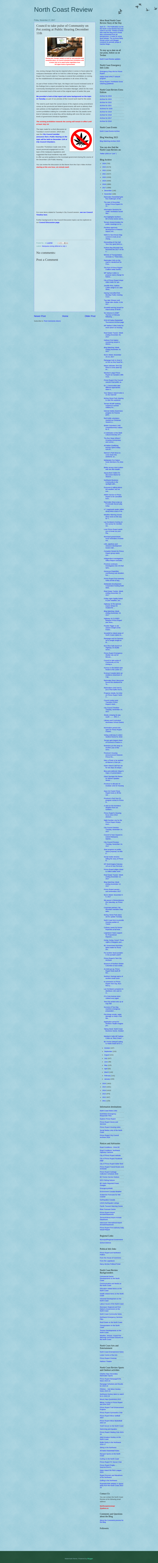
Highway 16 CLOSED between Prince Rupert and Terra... (113, 620)
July (106, 1058)
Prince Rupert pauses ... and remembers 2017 (112, 890)
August (107, 1055)
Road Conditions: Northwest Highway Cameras (110, 1151)
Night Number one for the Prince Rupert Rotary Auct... (113, 822)
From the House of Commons (110, 1258)
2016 (104, 1083)
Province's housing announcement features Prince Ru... (113, 755)
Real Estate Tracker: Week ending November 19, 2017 (113, 593)
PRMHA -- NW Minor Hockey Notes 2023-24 (110, 1390)
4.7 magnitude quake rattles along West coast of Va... (114, 510)
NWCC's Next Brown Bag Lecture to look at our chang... (113, 237)
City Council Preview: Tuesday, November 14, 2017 (113, 844)
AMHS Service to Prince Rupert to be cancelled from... (113, 496)
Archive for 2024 (106, 96)
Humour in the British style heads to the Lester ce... (113, 669)
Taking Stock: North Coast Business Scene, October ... (114, 1031)
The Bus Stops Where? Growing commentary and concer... (112, 440)
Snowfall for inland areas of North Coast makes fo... (113, 634)
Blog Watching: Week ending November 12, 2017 (112, 884)
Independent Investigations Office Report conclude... (113, 559)
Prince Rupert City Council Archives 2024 (109, 1136)
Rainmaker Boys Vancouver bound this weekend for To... (114, 682)
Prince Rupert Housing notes (110, 1127)
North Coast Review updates (110, 59)
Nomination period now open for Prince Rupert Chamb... (113, 729)
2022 (104, 170)
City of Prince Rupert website (110, 1155)
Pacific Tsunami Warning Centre (111, 1206)
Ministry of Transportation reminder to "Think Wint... (114, 256)
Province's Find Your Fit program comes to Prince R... (114, 800)
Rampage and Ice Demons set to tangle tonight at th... (113, 640)
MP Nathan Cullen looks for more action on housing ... (114, 327)
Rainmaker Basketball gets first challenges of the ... (113, 198)
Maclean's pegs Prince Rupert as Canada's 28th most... (113, 375)
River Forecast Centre (108, 1209)
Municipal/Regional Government (111, 1239)
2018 (104, 184)
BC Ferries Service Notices (109, 1177)
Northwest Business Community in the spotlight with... (111, 482)
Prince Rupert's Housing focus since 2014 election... (112, 815)
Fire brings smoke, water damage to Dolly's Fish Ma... (113, 1016)
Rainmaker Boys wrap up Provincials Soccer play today (113, 504)
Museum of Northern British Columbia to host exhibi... (114, 965)
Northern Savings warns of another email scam (113, 977)
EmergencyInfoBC (106, 1188)
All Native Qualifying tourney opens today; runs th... (112, 447)
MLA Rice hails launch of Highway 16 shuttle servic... (113, 648)
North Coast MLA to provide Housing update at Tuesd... (114, 922)
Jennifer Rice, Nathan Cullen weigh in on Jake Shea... (113, 287)
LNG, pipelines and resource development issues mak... (113, 546)
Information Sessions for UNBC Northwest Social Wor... (113, 211)
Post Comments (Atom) (52, 321)
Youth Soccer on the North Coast (111, 1426)
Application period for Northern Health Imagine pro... (113, 1023)
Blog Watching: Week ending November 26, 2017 (112, 349)
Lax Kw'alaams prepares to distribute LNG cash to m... (113, 991)
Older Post (90, 316)
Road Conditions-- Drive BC (110, 1147)
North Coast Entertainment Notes (112, 1352)
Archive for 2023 (106, 99)
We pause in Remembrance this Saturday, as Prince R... (114, 902)
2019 (104, 181)
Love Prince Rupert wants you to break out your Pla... (113, 531)
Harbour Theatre (106, 1361)
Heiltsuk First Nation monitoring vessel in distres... (112, 342)
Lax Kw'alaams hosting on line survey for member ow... (113, 524)
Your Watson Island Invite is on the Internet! (114, 394)
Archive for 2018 (106, 115)
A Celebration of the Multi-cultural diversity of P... (113, 434)
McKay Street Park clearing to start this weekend (113, 399)
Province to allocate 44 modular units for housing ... (114, 785)
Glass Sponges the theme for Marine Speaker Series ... (113, 778)
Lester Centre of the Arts (108, 1355)
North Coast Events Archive (110, 131)
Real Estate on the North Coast (111, 1322)
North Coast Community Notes (111, 1314)
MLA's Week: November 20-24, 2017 (112, 356)
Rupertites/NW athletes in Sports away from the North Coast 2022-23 (112, 1485)
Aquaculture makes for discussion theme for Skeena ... (112, 475)
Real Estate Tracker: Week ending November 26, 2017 (113, 335)
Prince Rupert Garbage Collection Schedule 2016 (109, 1173)
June (106, 1062)
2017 (104, 187)
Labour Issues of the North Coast (112, 1304)
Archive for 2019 (106, 112)
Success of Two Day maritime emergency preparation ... (112, 1009)
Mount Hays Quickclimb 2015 (110, 1399)
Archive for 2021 (106, 105)
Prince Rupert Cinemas (108, 1358)
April (106, 1069)
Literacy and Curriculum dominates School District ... (114, 722)
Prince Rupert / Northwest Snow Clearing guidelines (111, 82)
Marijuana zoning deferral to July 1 (54, 246)
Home (65, 316)
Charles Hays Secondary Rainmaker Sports (109, 1375)
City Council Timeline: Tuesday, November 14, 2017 (113, 709)
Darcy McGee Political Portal (110, 1264)
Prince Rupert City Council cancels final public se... (113, 381)
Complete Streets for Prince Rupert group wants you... (114, 553)
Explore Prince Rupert (108, 1119)
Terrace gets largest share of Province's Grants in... (113, 741)
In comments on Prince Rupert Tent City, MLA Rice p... (112, 983)
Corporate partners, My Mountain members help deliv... (113, 909)
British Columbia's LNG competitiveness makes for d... (113, 427)
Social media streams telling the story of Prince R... (113, 859)
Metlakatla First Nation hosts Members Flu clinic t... (113, 462)
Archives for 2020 (106, 108)
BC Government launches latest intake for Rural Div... (113, 947)
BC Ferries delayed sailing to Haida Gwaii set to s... (113, 1043)
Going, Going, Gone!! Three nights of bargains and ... (114, 941)
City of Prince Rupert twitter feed (111, 1164)
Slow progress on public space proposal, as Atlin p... (113, 851)
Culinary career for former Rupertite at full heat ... (113, 928)
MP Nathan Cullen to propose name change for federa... (114, 275)
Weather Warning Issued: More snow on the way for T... (113, 516)
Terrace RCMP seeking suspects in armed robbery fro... (112, 405)
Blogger (90, 1559)
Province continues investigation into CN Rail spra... (114, 566)
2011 (104, 1101)
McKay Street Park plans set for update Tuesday (113, 916)
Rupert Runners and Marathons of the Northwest (111, 1476)
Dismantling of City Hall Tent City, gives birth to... (113, 243)
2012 (104, 1097)
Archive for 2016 (106, 121)
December (108, 190)
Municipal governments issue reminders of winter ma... (114, 538)
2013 (104, 1094)
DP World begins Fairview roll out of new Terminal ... (114, 865)
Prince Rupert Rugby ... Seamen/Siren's (108, 1466)
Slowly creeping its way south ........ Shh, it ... (112, 716)
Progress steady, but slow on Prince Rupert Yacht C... (113, 695)
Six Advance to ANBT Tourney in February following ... (112, 315)
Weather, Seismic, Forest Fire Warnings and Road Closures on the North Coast (111, 1337)
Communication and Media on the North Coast (110, 1284)
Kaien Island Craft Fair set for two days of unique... (113, 767)
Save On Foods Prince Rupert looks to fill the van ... (112, 793)
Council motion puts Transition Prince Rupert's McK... (111, 702)
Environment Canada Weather (111, 1191)
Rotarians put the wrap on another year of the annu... (113, 747)
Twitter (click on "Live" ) (108, 153)
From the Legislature (107, 1261)
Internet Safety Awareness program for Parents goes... (113, 413)
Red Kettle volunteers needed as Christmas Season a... (112, 420)
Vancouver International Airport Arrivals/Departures (111, 1224)
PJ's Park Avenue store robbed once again (112, 997)
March (106, 1072)
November (108, 194)
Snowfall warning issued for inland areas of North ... (114, 308)
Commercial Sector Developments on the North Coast (109, 1278)
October (107, 1048)
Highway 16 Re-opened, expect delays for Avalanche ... (112, 606)
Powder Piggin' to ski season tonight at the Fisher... (112, 628)
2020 (104, 177)
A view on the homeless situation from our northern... (112, 807)
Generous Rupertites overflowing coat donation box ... (114, 573)
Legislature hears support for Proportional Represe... (113, 935)
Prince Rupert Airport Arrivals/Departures (107, 1213)
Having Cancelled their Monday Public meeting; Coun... (113, 295)
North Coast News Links (108, 1111)
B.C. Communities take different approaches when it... (112, 387)
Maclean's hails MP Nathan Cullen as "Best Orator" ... (114, 1037)
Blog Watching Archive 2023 (110, 141)
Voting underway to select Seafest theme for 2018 (113, 736)
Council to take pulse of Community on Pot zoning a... (112, 662)
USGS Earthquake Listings (109, 1203)
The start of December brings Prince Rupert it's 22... (113, 204)
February (107, 1076)
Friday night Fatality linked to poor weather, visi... (113, 599)
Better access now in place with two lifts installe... (113, 468)
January (107, 1079)
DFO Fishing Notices (107, 1180)
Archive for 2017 (106, 118)
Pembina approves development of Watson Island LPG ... (113, 229)
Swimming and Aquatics (108, 1429)
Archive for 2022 (106, 102)
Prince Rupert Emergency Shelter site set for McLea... (113, 655)
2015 (104, 1087)
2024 (104, 163)
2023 (104, 167)
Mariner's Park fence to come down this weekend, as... (112, 455)
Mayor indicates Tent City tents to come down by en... (113, 367)
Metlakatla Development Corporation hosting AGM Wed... (114, 586)
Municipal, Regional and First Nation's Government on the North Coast (110, 1309)
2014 (104, 1090)
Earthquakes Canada (107, 1200)
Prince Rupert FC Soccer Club (111, 1462)
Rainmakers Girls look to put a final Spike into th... (113, 689)
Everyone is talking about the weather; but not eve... (113, 489)
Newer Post (40, 316)
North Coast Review (63, 9)
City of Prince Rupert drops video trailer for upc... (113, 281)
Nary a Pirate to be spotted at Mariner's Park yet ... (113, 761)
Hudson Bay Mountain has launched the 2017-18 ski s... (114, 249)
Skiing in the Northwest (108, 1447)
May (106, 1065)
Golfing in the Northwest (108, 1480)
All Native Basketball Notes (109, 1451)
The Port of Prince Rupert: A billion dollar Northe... (113, 268)
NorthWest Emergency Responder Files (108, 1115)
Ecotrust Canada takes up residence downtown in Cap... (113, 675)
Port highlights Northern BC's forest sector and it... (114, 218)
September (108, 1051)
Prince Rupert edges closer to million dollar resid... (113, 870)
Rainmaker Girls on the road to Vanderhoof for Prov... (113, 262)
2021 (104, 174)
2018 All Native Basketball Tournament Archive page (114, 321)
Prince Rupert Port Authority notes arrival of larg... (114, 579)
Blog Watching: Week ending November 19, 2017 (112, 613)
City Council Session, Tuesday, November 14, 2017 (113, 829)
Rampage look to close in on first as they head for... (114, 361)
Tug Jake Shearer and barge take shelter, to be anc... (113, 302)
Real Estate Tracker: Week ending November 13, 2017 (113, 877)
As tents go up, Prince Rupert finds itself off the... (112, 971)
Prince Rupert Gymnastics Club (111, 1412)
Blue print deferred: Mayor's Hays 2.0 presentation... (114, 772)
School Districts (105, 1243)
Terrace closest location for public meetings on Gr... (113, 223)
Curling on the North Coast (109, 1459)
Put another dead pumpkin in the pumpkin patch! (113, 954)
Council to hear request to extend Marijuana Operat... (113, 837)
